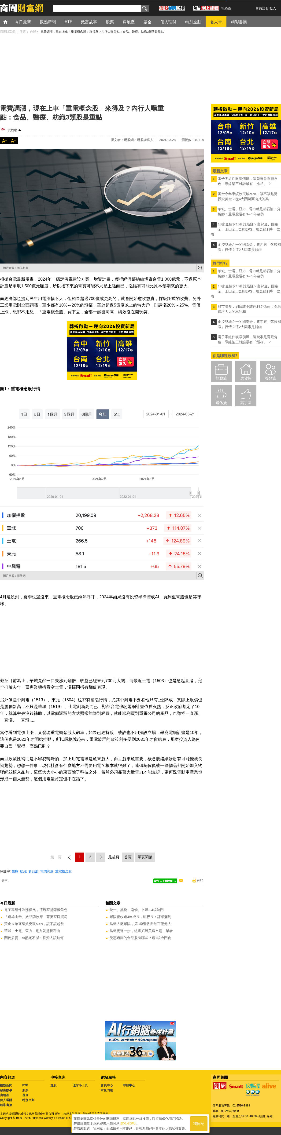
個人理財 (6, 1100)
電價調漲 (46, 871)
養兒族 (270, 378)
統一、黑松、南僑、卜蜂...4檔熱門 (137, 910)
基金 (25, 1095)
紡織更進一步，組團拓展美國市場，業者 (141, 931)
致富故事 (6, 1090)
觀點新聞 (6, 1085)
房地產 (4, 1095)
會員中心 (107, 1085)
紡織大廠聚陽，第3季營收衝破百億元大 (140, 924)
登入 (273, 8)
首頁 (9, 21)
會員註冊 (262, 8)
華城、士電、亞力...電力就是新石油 (32, 931)
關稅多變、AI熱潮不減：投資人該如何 (34, 938)
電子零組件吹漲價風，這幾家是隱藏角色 (35, 910)
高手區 (245, 403)
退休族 (221, 403)
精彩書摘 (6, 1105)
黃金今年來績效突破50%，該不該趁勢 (34, 924)
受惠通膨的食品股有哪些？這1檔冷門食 (140, 938)
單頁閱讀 (144, 857)
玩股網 (12, 130)
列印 (200, 880)
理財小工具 (80, 1085)
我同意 (198, 1124)
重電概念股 (63, 871)
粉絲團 (226, 8)
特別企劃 (28, 1100)
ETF (25, 1085)
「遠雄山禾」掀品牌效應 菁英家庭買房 (35, 917)
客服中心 (129, 1085)
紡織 (23, 871)
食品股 (33, 871)
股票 (25, 1090)
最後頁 (113, 857)
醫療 (15, 871)
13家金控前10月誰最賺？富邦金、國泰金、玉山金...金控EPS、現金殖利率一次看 (246, 229)
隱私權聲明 (128, 1123)
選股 (53, 1085)
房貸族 (245, 378)
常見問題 (107, 1090)
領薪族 (221, 378)
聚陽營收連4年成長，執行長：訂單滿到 (140, 917)
